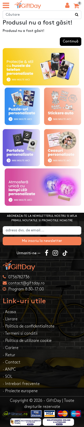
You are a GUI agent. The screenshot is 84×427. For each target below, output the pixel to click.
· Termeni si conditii (20, 333)
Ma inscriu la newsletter (42, 241)
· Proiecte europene (20, 391)
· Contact (11, 362)
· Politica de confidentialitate (28, 326)
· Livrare (10, 319)
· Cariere (10, 348)
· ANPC (9, 369)
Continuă (70, 41)
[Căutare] (76, 15)
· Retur (9, 355)
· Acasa (9, 312)
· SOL (7, 376)
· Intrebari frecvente (21, 384)
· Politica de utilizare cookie (27, 341)
